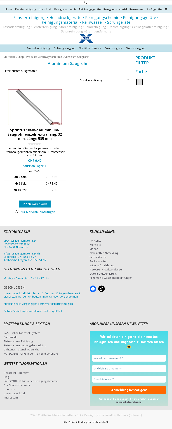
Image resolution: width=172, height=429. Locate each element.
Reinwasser (136, 9)
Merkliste (95, 244)
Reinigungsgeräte (90, 9)
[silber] (139, 82)
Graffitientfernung (90, 48)
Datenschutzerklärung (103, 273)
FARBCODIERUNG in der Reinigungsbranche (31, 353)
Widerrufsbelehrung (102, 265)
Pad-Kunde (10, 337)
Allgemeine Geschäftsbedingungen (111, 277)
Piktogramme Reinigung (18, 341)
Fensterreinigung (25, 9)
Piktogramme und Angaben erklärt (25, 345)
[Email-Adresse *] (129, 379)
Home (9, 9)
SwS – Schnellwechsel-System (22, 333)
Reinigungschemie (65, 9)
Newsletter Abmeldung (104, 253)
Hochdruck (45, 9)
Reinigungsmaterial (115, 9)
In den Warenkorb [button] (34, 204)
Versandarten (98, 257)
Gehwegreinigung (64, 48)
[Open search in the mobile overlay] (86, 2)
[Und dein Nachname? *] (129, 368)
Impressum (11, 397)
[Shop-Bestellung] (105, 80)
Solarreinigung (113, 48)
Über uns (9, 389)
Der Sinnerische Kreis (17, 385)
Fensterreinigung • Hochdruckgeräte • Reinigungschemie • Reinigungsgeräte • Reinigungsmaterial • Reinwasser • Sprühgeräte (86, 20)
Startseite (9, 56)
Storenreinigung (135, 48)
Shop (21, 56)
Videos (94, 249)
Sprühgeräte (154, 9)
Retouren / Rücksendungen (106, 269)
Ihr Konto (95, 240)
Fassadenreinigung (38, 48)
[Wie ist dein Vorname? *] (129, 358)
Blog (6, 377)
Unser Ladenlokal (14, 393)
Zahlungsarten (98, 261)
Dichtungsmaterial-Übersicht (21, 349)
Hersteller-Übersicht (16, 372)
